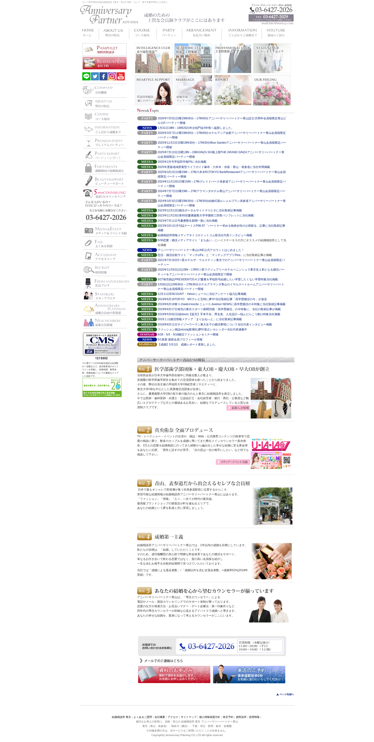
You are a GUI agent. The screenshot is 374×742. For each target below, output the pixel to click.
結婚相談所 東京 (121, 717)
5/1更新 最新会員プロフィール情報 (180, 339)
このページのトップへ (282, 694)
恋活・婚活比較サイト (172, 255)
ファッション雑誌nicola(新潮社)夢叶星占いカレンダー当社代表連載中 (202, 329)
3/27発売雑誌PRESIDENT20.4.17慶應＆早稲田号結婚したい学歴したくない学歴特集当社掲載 (218, 279)
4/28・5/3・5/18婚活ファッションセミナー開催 (188, 334)
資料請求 (241, 717)
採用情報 (254, 717)
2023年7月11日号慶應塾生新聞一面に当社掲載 (188, 220)
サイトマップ (189, 717)
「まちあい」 (206, 240)
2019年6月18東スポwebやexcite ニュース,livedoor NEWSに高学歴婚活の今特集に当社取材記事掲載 (222, 304)
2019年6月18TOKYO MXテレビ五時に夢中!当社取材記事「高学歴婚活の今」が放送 (212, 299)
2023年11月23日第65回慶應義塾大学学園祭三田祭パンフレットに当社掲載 (206, 215)
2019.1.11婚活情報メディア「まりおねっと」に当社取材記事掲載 (200, 319)
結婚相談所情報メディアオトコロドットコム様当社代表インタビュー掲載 (205, 235)
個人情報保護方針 (209, 717)
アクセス (173, 717)
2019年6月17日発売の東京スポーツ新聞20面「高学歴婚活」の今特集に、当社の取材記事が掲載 (219, 309)
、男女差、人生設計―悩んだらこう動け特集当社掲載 (246, 314)
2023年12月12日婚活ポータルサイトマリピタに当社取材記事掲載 (200, 210)
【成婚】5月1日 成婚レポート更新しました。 (188, 344)
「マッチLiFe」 (196, 255)
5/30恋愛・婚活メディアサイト (177, 240)
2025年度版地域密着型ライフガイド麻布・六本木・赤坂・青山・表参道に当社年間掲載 (214, 167)
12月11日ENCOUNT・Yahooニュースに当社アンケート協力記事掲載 (202, 294)
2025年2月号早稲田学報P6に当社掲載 (182, 161)
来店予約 (228, 717)
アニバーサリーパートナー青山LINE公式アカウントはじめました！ (201, 250)
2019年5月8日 (167, 314)
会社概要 (160, 717)
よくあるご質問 (143, 717)
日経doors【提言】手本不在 (194, 314)
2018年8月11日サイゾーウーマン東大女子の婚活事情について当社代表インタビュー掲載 (215, 324)
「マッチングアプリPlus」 (226, 255)
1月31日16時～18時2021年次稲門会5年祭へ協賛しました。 (196, 128)
